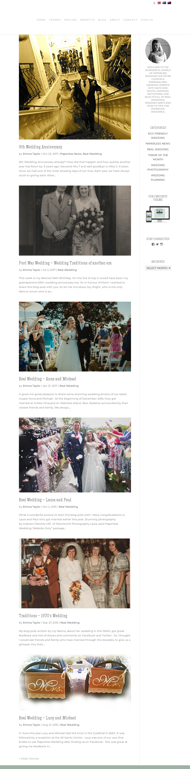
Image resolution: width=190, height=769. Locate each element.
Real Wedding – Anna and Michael (47, 379)
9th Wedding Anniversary (40, 147)
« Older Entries (29, 758)
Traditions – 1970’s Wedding (43, 616)
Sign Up (147, 20)
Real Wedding (92, 153)
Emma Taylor (31, 153)
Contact (130, 20)
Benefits (88, 20)
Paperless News (70, 153)
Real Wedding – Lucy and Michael (47, 718)
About (115, 20)
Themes (55, 20)
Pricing (70, 20)
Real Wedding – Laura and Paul (45, 500)
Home (41, 20)
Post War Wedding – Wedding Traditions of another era (65, 263)
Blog (102, 20)
